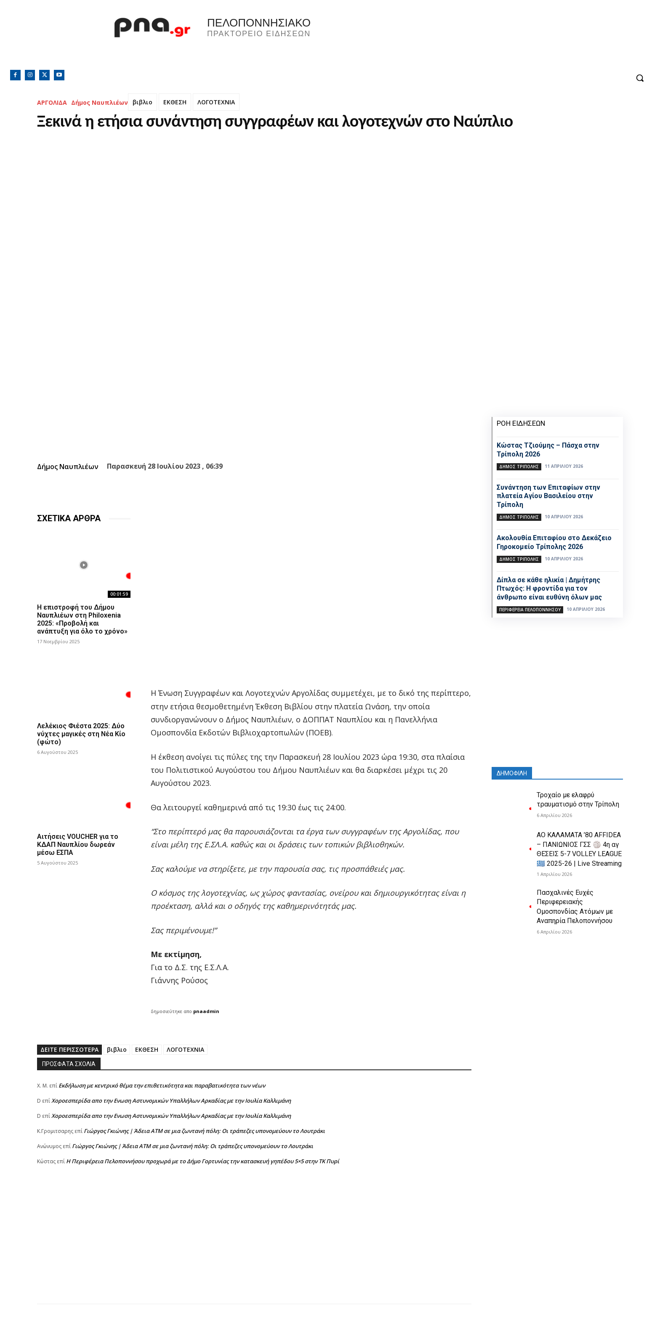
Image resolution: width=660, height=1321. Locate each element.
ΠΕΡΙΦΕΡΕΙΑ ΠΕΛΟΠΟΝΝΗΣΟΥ (530, 610)
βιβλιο (142, 102)
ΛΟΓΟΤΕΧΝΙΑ (216, 102)
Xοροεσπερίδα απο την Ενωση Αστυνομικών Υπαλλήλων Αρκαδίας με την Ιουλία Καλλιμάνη (171, 1100)
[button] (640, 78)
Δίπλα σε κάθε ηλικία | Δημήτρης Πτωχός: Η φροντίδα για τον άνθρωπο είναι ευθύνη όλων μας (549, 589)
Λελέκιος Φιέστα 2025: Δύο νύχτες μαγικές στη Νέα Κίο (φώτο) (81, 734)
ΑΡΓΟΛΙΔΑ (52, 102)
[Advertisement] (254, 1245)
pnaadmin (206, 1011)
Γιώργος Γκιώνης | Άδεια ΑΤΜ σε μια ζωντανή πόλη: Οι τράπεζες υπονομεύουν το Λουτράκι (204, 1131)
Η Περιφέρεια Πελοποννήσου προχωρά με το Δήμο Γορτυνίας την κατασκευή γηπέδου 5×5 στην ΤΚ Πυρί (202, 1161)
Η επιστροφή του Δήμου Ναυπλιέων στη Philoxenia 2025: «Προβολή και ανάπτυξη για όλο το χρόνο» (82, 619)
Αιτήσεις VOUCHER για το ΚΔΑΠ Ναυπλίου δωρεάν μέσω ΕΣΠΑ (77, 845)
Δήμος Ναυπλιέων (99, 102)
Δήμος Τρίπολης (519, 467)
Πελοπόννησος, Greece (447, 40)
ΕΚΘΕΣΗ (174, 102)
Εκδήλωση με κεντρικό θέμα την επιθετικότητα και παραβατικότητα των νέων (162, 1085)
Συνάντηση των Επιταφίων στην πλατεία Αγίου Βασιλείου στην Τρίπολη (548, 496)
